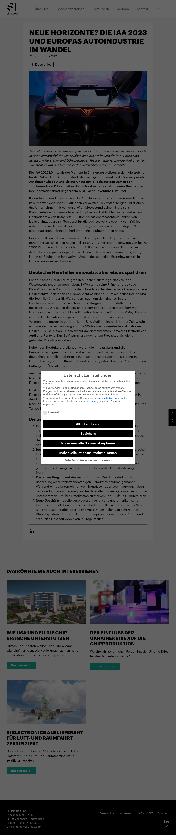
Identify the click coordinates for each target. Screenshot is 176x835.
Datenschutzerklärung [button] (90, 458)
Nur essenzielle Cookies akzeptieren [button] (88, 441)
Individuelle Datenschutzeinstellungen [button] (88, 450)
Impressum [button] (107, 458)
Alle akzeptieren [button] (88, 421)
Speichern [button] (88, 431)
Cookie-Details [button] (71, 458)
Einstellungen (94, 399)
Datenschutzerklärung (109, 396)
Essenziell (51, 410)
